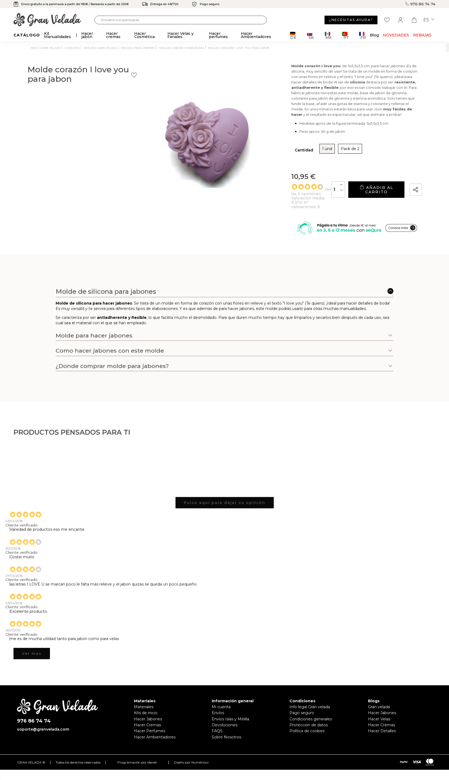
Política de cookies (307, 736)
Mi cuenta (221, 711)
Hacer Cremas (147, 729)
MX (328, 35)
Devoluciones (224, 729)
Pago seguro (301, 717)
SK (310, 35)
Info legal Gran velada (309, 711)
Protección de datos (308, 729)
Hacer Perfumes (149, 736)
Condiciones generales (310, 723)
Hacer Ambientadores (154, 742)
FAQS (217, 736)
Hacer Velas (379, 723)
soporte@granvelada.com (43, 734)
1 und (274, 153)
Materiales (143, 711)
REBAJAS (422, 35)
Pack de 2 (297, 153)
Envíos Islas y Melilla (230, 723)
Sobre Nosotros (226, 742)
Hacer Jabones (148, 723)
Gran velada (379, 711)
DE (293, 35)
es (428, 20)
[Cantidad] (303, 191)
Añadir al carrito (359, 191)
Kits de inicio (145, 717)
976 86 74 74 (420, 4)
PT (345, 35)
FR (362, 35)
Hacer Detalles (382, 736)
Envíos (218, 717)
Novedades (396, 35)
